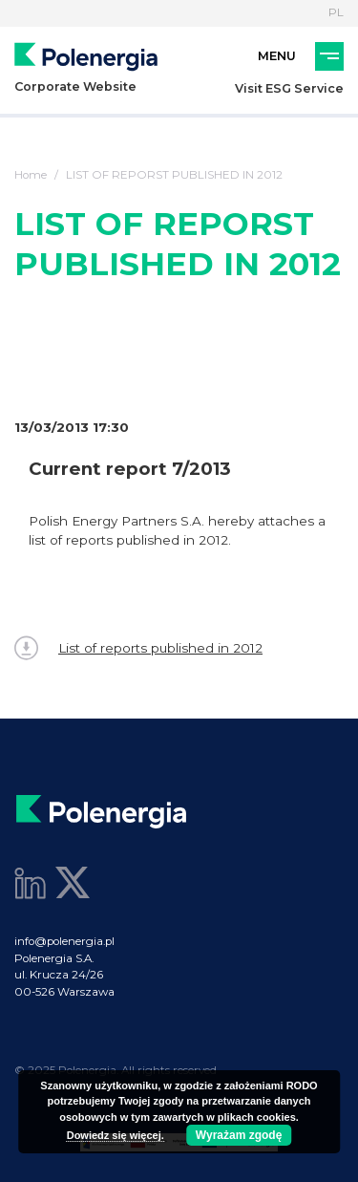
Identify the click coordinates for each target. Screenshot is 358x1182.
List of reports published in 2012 (138, 648)
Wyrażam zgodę (239, 1135)
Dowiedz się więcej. (115, 1135)
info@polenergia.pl (64, 941)
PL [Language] (336, 12)
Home (30, 175)
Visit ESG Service (289, 88)
